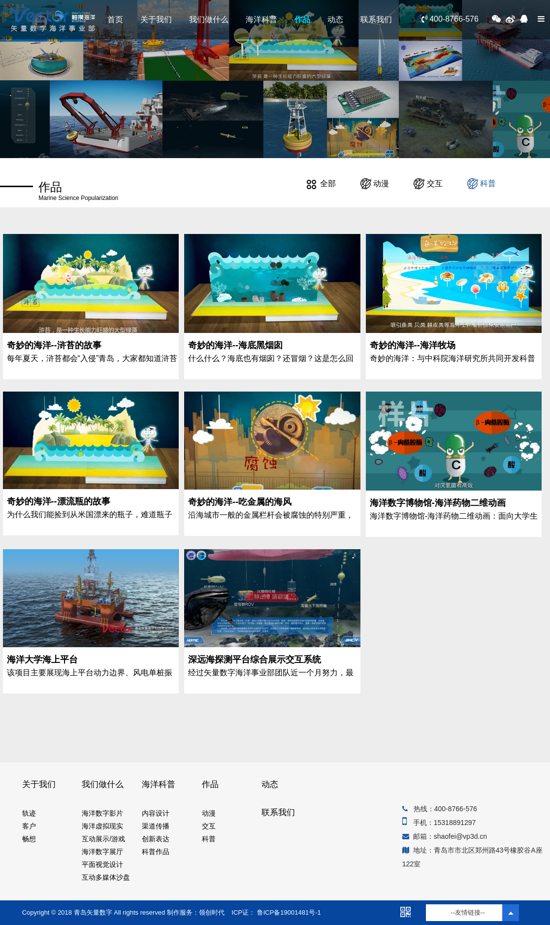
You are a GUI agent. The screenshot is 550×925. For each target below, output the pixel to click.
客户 (29, 826)
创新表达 (155, 839)
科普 (481, 183)
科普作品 (155, 852)
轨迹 (29, 813)
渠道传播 (155, 826)
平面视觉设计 (102, 864)
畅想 (29, 839)
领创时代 (212, 912)
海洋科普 (261, 19)
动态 (335, 19)
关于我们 (156, 19)
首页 (115, 19)
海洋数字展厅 (102, 852)
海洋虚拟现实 (102, 826)
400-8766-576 (450, 19)
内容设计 (155, 813)
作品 (302, 19)
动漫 (374, 183)
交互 (428, 183)
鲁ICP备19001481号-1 (288, 912)
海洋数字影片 (102, 813)
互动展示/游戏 (103, 839)
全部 (321, 183)
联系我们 (376, 19)
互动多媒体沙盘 (106, 877)
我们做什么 (208, 19)
